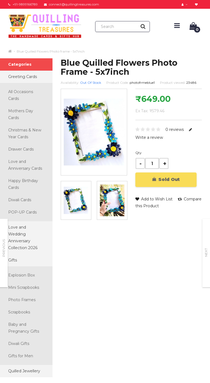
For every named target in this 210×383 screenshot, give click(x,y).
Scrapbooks (19, 312)
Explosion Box (21, 275)
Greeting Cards (22, 76)
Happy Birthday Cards (23, 184)
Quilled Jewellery (24, 370)
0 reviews (174, 129)
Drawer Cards (21, 149)
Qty (138, 153)
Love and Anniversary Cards (25, 165)
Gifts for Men (20, 355)
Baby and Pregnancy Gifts (23, 328)
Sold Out (166, 179)
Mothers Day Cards (20, 114)
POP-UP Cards (22, 212)
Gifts (12, 260)
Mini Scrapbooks (23, 287)
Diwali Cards (19, 199)
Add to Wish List (154, 199)
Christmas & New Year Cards (24, 133)
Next (206, 252)
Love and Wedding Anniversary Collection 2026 (22, 237)
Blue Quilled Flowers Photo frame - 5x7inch (51, 51)
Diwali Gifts (18, 343)
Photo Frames (22, 299)
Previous (4, 248)
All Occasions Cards (20, 95)
